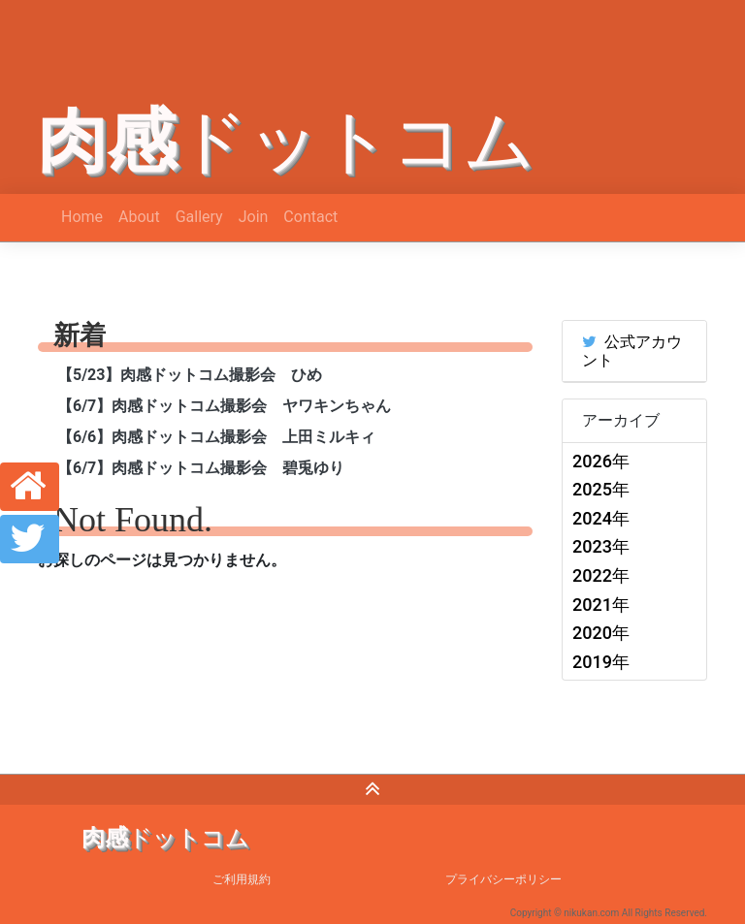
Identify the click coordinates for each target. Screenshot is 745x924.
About (139, 216)
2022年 (601, 575)
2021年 (601, 604)
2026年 (601, 461)
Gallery (199, 216)
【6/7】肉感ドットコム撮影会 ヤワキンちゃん (224, 406)
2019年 (601, 662)
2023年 (601, 546)
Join (254, 216)
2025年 (601, 489)
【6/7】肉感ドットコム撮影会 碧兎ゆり (200, 468)
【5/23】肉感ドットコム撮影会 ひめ (189, 375)
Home (82, 216)
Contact (310, 216)
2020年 (601, 632)
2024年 (601, 518)
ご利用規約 (241, 879)
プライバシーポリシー (503, 879)
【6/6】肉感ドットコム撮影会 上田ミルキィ (216, 437)
